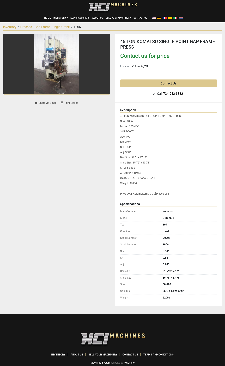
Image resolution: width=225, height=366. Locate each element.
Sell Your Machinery (118, 18)
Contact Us (140, 18)
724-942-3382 (173, 94)
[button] (60, 17)
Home (47, 18)
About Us (97, 18)
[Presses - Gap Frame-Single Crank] (45, 27)
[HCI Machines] (112, 339)
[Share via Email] (46, 103)
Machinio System (100, 362)
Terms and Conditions (158, 354)
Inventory (59, 18)
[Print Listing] (69, 103)
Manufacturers (80, 18)
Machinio (129, 362)
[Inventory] (9, 27)
